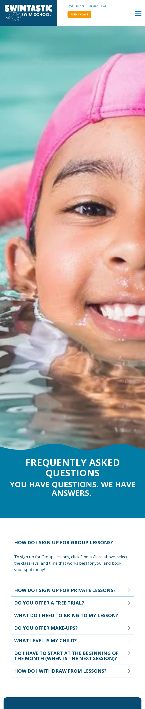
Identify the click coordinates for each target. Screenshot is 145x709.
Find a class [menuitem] (79, 14)
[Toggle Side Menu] (138, 13)
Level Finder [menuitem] (76, 6)
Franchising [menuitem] (97, 6)
